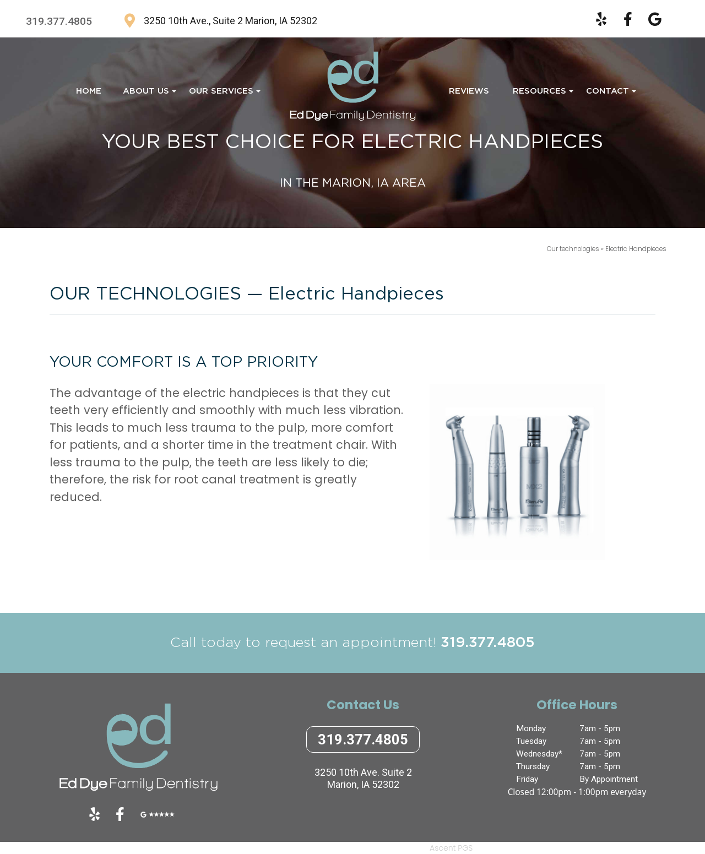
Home (88, 91)
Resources (542, 94)
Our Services (223, 94)
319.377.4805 (59, 21)
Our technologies (574, 248)
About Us (148, 94)
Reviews (469, 91)
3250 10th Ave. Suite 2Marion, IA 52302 (363, 778)
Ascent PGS (451, 847)
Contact (609, 94)
